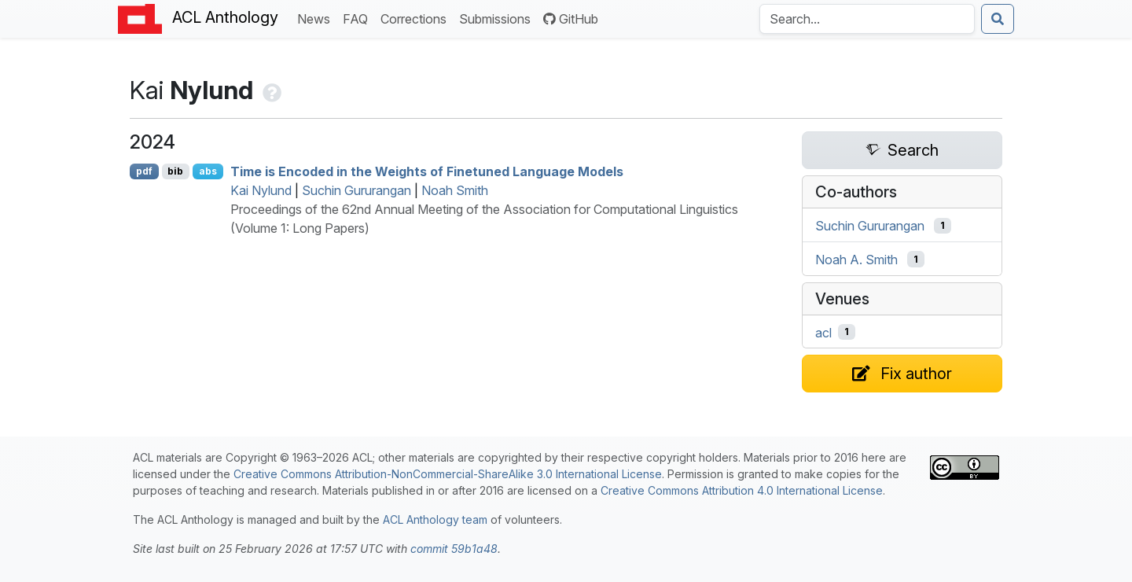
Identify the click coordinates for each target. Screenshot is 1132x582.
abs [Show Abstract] (208, 171)
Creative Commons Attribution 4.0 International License (742, 490)
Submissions (498, 18)
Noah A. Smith (856, 259)
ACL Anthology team (435, 519)
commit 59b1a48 (454, 548)
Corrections (416, 18)
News (316, 18)
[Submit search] (997, 19)
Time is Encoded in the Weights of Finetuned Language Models (426, 171)
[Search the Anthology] (867, 19)
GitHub (570, 19)
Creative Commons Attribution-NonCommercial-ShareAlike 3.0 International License (447, 474)
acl (823, 332)
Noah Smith (454, 190)
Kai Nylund (261, 190)
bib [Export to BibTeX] (175, 171)
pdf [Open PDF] (144, 171)
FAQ (358, 18)
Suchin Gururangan (356, 190)
